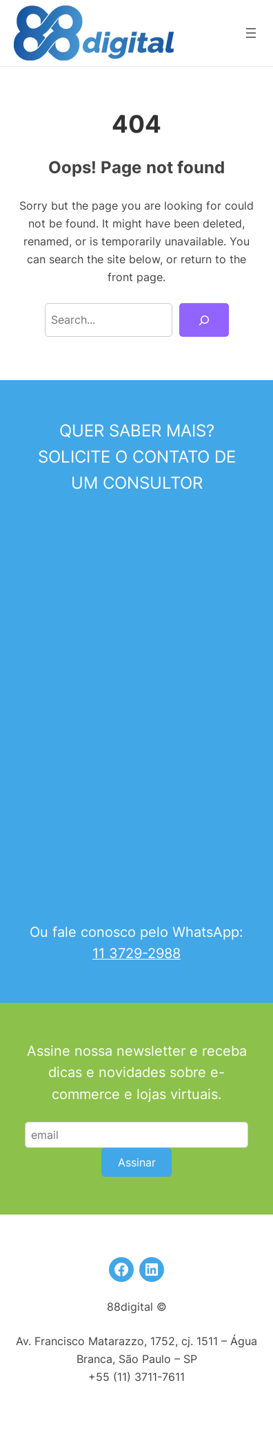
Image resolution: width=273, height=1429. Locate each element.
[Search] (203, 320)
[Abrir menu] (251, 33)
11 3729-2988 (136, 953)
